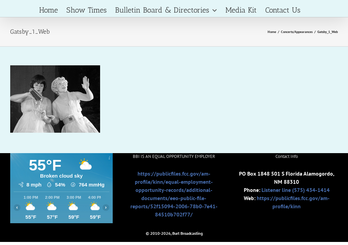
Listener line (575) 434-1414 (296, 189)
